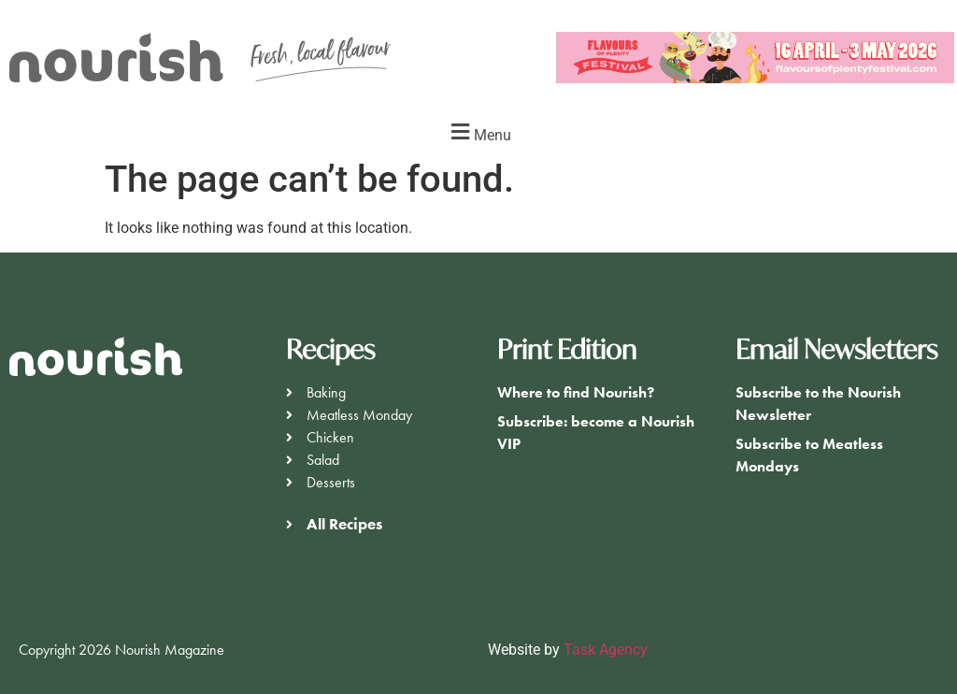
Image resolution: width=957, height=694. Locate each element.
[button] (478, 132)
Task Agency (606, 649)
